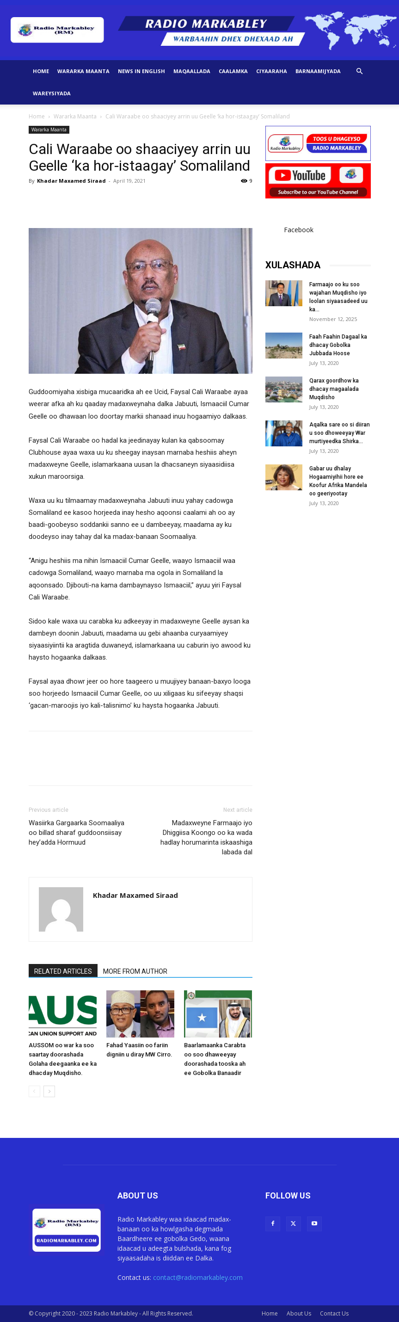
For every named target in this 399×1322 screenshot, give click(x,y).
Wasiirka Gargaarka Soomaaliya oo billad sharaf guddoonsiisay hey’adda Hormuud (76, 832)
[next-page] (49, 1091)
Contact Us (334, 1313)
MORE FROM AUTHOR (135, 971)
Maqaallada (191, 71)
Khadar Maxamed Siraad (71, 180)
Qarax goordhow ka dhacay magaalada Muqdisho (334, 389)
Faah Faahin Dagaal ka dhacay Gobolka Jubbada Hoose (338, 345)
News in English (141, 71)
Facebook (298, 229)
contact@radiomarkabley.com (198, 1277)
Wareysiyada (52, 93)
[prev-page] (34, 1091)
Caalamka (233, 71)
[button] (360, 71)
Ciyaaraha (271, 71)
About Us (299, 1313)
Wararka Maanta (83, 71)
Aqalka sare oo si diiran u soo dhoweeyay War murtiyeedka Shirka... (339, 433)
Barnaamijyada (318, 71)
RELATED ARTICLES (63, 971)
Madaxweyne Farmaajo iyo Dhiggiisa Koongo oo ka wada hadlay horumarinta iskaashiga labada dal (206, 837)
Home (41, 71)
